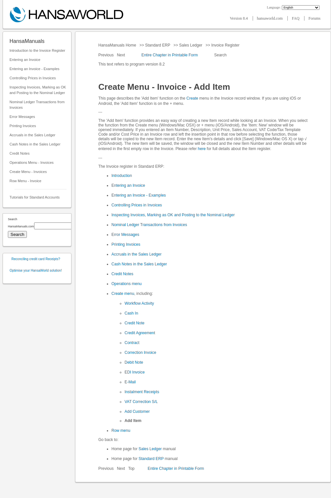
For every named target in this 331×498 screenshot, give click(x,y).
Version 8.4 (239, 18)
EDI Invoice (135, 372)
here (201, 148)
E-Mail (130, 382)
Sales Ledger (190, 45)
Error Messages (22, 117)
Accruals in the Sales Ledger (32, 135)
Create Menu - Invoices (28, 172)
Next (121, 55)
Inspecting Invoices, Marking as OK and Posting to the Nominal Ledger (38, 90)
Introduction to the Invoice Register (37, 50)
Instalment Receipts (142, 392)
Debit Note (134, 362)
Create (192, 98)
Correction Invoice (140, 352)
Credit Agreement (140, 333)
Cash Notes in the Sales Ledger (35, 144)
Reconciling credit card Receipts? (35, 259)
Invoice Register (225, 45)
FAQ (296, 18)
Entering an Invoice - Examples (34, 69)
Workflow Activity (139, 303)
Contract (132, 342)
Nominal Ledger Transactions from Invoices (37, 104)
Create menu (122, 293)
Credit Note (135, 323)
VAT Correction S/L (141, 401)
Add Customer (137, 411)
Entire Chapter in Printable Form (169, 55)
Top (131, 468)
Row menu (120, 430)
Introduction (121, 175)
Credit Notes (19, 153)
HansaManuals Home (117, 45)
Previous (106, 55)
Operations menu (126, 283)
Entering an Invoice (25, 60)
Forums (314, 18)
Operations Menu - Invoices (32, 162)
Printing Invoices (23, 126)
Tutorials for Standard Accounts (35, 197)
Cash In (131, 313)
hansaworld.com (270, 18)
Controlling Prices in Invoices (33, 78)
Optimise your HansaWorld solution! (36, 270)
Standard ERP (157, 45)
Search (220, 55)
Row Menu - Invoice (25, 181)
